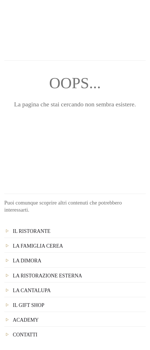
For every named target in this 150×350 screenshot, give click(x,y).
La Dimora (27, 260)
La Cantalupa (32, 290)
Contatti (25, 335)
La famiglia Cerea (38, 246)
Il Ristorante (32, 231)
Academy (26, 320)
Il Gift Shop (28, 305)
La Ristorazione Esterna (47, 276)
